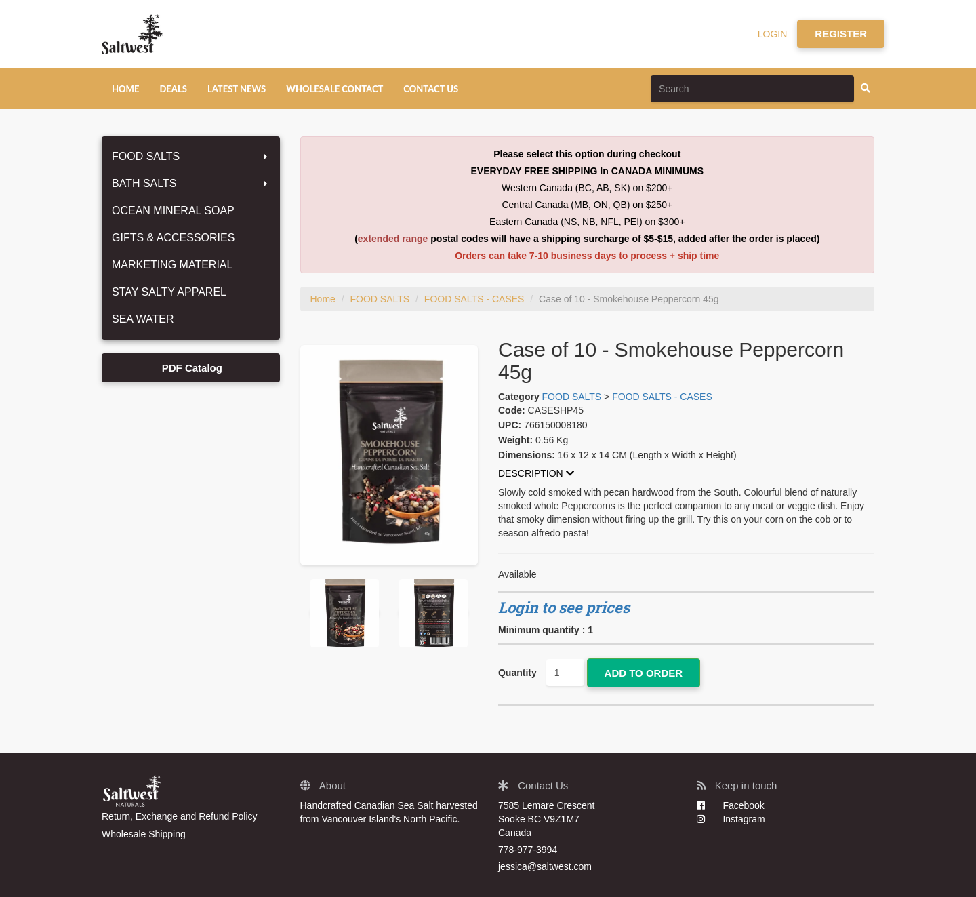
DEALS (172, 88)
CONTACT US (430, 88)
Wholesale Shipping (144, 834)
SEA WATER (143, 319)
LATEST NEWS (236, 88)
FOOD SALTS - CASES (474, 299)
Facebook (731, 805)
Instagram (731, 819)
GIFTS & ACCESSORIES (173, 237)
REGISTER (841, 33)
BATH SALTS (191, 183)
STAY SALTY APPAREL (169, 292)
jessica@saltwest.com (545, 866)
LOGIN (773, 33)
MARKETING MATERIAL (172, 265)
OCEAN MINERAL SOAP (173, 210)
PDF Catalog (190, 368)
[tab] (686, 474)
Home (323, 299)
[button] (686, 474)
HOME (125, 88)
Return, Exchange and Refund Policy (180, 816)
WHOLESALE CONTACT (334, 88)
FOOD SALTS (191, 156)
